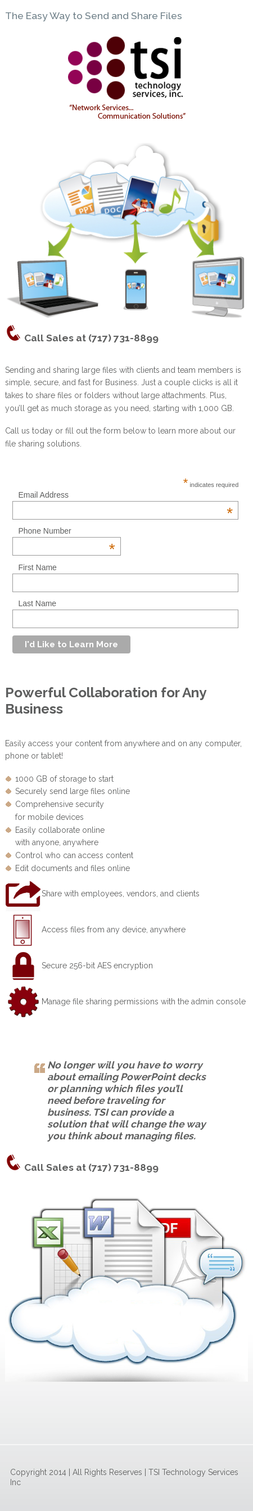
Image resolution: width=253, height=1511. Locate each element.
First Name (37, 567)
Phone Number (66, 530)
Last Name (37, 603)
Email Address (125, 494)
